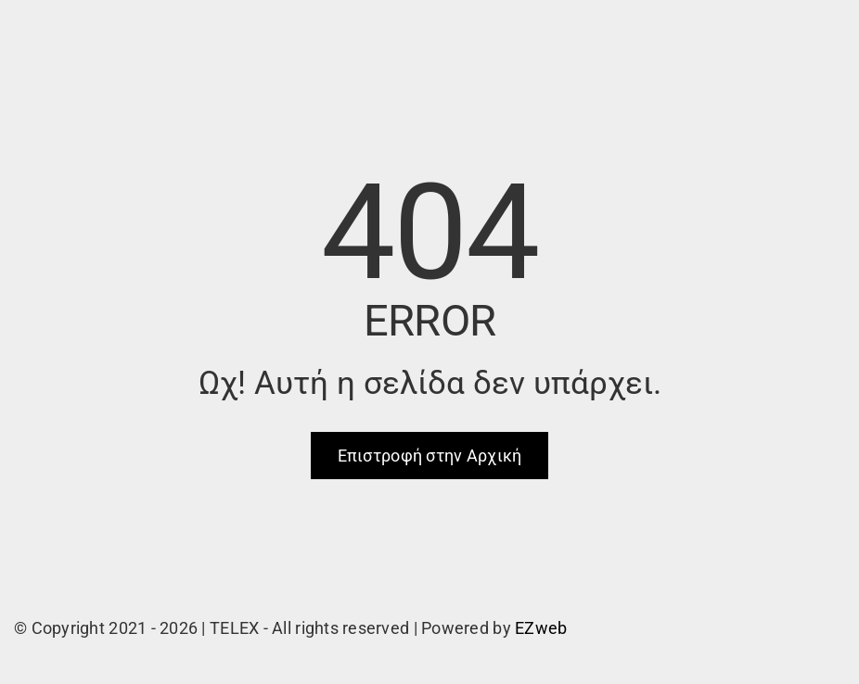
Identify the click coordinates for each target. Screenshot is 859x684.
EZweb (541, 628)
